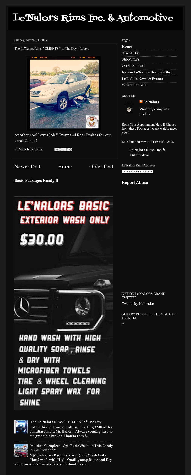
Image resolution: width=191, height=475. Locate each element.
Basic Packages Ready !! (36, 181)
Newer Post (27, 167)
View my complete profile (154, 112)
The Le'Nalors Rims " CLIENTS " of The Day (65, 422)
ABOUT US (130, 53)
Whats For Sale (134, 85)
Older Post (101, 167)
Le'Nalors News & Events (142, 79)
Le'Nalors (151, 102)
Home (65, 167)
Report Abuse (135, 183)
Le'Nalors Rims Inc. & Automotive (93, 18)
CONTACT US (133, 66)
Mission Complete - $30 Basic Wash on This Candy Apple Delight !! (71, 448)
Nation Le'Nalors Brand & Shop (147, 72)
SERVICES (130, 59)
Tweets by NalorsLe (138, 303)
